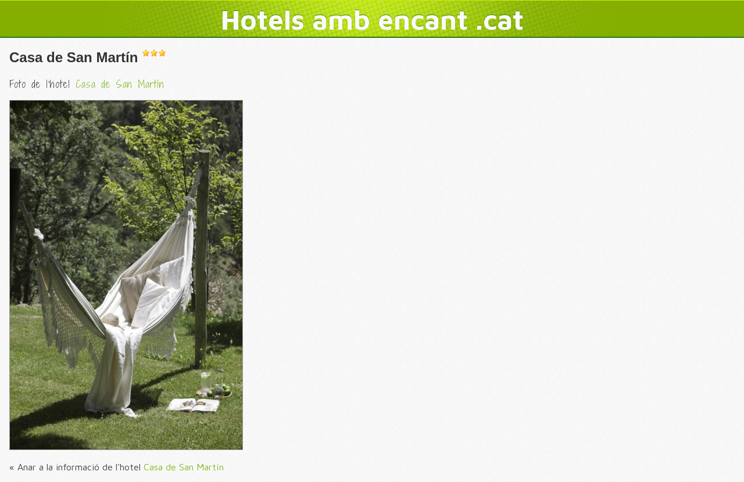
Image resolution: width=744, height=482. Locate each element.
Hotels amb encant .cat (372, 19)
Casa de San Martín (73, 57)
